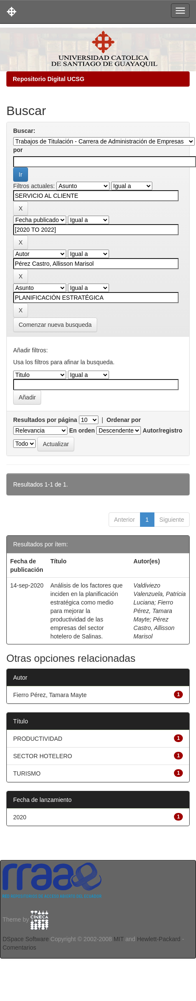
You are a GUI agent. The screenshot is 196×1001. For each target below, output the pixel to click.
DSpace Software (26, 939)
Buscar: (24, 130)
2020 (19, 817)
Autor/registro (162, 430)
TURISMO (27, 773)
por (18, 149)
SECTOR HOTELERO (42, 756)
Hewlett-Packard (159, 939)
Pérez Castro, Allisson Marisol (154, 628)
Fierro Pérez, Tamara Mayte (153, 611)
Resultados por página (45, 419)
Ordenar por (123, 419)
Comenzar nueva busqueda (55, 324)
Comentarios (19, 947)
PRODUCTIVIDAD (37, 738)
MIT (119, 939)
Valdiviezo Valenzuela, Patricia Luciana (160, 594)
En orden (82, 430)
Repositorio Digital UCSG (48, 79)
